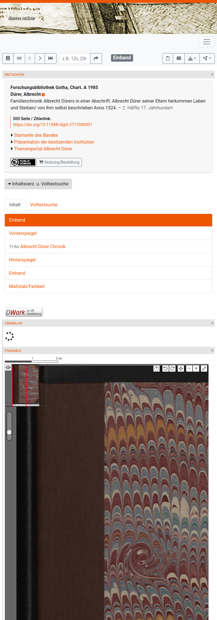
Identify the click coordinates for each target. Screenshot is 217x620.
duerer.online (21, 18)
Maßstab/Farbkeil (27, 286)
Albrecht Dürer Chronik (37, 246)
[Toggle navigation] (207, 41)
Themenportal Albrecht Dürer (43, 148)
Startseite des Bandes (36, 135)
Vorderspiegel (23, 233)
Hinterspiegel (22, 260)
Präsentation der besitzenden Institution (54, 142)
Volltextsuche (43, 204)
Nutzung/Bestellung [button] (59, 162)
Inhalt (15, 204)
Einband (17, 220)
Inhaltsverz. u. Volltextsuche (38, 184)
